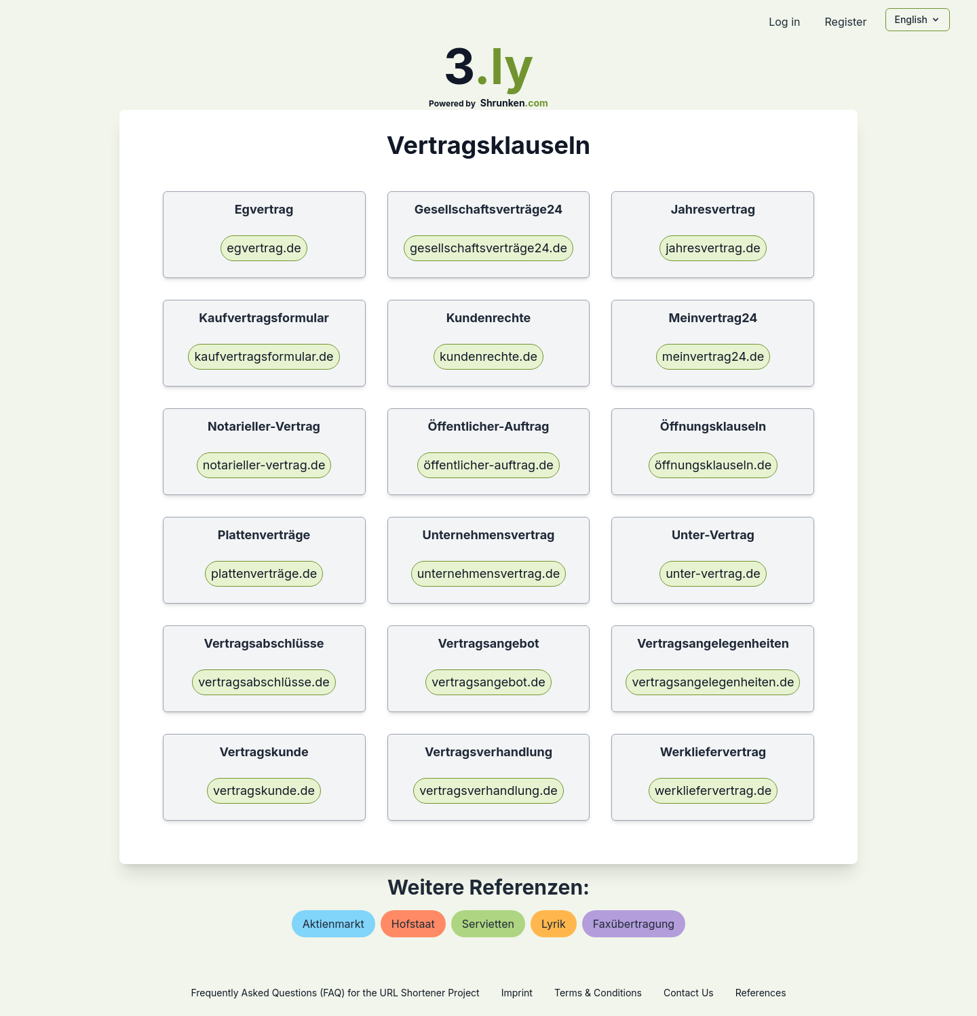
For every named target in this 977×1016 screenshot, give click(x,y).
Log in (784, 21)
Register (845, 21)
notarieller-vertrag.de (264, 465)
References (760, 992)
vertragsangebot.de (488, 682)
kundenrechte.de (488, 356)
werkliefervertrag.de (713, 790)
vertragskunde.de (264, 790)
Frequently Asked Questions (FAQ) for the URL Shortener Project (335, 992)
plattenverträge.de (264, 573)
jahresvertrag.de (713, 248)
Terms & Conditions (598, 992)
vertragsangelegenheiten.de (713, 682)
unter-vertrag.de (713, 573)
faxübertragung (633, 924)
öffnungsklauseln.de (713, 465)
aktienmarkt (333, 924)
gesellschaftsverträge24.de (488, 248)
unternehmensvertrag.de (488, 573)
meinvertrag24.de (713, 356)
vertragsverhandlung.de (488, 790)
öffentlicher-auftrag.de (488, 465)
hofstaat (413, 924)
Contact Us (689, 992)
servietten (488, 924)
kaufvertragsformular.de (263, 356)
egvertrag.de (264, 248)
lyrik (553, 924)
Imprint (517, 992)
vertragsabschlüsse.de (263, 682)
